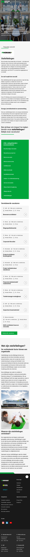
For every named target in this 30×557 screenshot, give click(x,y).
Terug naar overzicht (9, 47)
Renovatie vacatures (5, 511)
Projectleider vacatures (6, 502)
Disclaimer (19, 502)
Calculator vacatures (5, 500)
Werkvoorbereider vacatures (7, 504)
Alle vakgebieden (10, 143)
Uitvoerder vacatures (5, 506)
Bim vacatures (4, 509)
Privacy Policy (19, 500)
